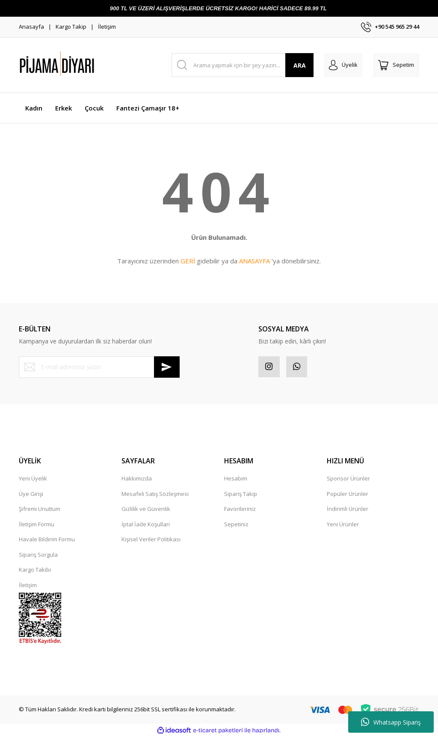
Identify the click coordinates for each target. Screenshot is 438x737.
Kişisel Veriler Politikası (151, 539)
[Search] (243, 65)
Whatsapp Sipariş (391, 722)
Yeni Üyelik (33, 479)
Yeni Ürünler (343, 524)
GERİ (188, 261)
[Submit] (167, 367)
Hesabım (235, 479)
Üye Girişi (31, 494)
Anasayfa (31, 26)
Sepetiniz (236, 524)
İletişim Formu (36, 524)
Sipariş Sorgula (38, 554)
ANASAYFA (254, 261)
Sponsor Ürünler (348, 479)
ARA (299, 65)
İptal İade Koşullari (145, 524)
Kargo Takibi (35, 570)
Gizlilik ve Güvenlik (145, 509)
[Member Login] (343, 65)
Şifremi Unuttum (39, 509)
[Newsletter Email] (99, 367)
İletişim (107, 26)
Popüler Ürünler (347, 494)
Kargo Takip (71, 26)
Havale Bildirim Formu (47, 539)
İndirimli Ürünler (347, 509)
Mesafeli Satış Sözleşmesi (155, 494)
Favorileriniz (240, 509)
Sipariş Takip (240, 494)
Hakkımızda (136, 479)
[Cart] (396, 65)
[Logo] (79, 65)
